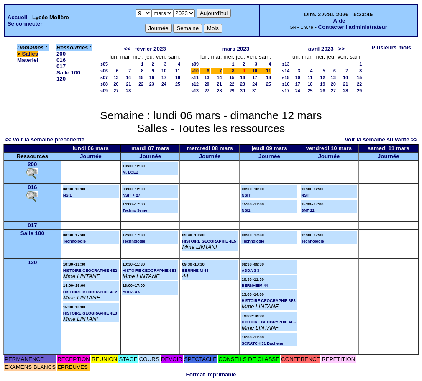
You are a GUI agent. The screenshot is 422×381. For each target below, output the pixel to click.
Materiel (27, 60)
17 (163, 77)
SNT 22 (308, 210)
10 (163, 70)
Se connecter (25, 23)
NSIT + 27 (131, 195)
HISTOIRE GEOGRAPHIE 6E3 (149, 270)
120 (61, 79)
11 (177, 70)
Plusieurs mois (391, 47)
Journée (91, 156)
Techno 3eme (135, 210)
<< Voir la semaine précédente (44, 139)
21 (128, 84)
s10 (195, 70)
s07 (104, 77)
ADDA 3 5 (131, 292)
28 (128, 90)
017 (61, 66)
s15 (285, 77)
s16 (285, 84)
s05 (104, 63)
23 (151, 84)
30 (242, 90)
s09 (104, 90)
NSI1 (67, 195)
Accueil (17, 17)
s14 (285, 70)
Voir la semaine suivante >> (381, 139)
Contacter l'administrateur (352, 27)
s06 (104, 70)
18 (177, 77)
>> (341, 49)
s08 (104, 84)
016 (61, 60)
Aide (339, 21)
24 (163, 84)
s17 (285, 90)
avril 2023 (321, 49)
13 (116, 77)
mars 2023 (235, 49)
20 (116, 84)
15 (140, 77)
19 (322, 84)
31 (254, 90)
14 (128, 77)
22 (140, 84)
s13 (195, 90)
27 (116, 90)
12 (322, 77)
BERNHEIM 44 (195, 270)
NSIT (246, 195)
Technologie (74, 241)
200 (61, 54)
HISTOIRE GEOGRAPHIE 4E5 (209, 241)
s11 (195, 77)
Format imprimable (211, 374)
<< (127, 49)
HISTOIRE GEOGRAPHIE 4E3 (90, 313)
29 (231, 90)
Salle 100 (68, 72)
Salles (30, 54)
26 (322, 90)
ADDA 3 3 (250, 270)
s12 (195, 84)
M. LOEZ (130, 172)
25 (177, 84)
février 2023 (150, 49)
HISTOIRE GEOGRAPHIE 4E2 (90, 270)
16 (151, 77)
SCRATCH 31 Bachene (262, 343)
